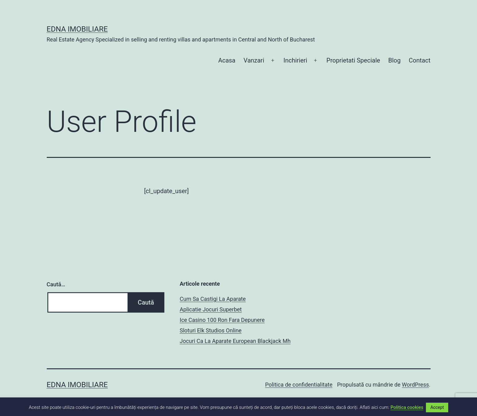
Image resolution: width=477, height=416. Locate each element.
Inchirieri (295, 60)
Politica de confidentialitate (298, 384)
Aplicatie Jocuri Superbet (211, 309)
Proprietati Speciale (353, 60)
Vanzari (254, 60)
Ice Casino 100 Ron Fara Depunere (222, 320)
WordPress (415, 384)
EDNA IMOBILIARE (77, 29)
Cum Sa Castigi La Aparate (213, 299)
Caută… (56, 284)
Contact (420, 60)
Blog (394, 60)
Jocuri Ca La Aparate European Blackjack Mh (235, 341)
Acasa (227, 60)
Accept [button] (437, 407)
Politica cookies (406, 407)
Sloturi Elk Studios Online (211, 330)
